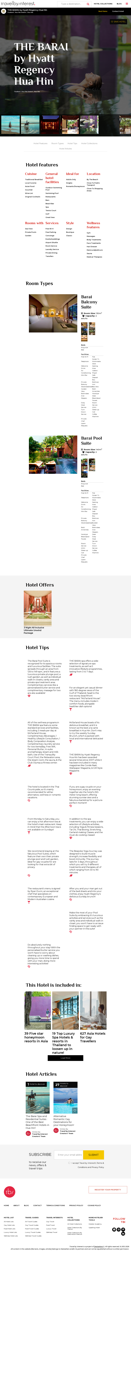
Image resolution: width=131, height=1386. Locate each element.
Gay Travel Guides (31, 1356)
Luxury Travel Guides (33, 1363)
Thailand (10, 12)
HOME (6, 1337)
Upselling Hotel (94, 1359)
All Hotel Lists (9, 1353)
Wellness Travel (51, 1363)
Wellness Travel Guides (33, 1367)
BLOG (119, 4)
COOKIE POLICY (94, 1337)
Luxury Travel (51, 1360)
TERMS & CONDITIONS (55, 1337)
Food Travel (50, 1356)
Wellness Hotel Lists (11, 1367)
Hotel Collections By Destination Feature (74, 1364)
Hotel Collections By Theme (74, 1359)
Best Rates (103, 11)
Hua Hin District (20, 12)
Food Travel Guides (32, 1360)
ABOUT (16, 1337)
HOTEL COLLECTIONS (103, 4)
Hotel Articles (65, 149)
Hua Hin (30, 12)
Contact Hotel (118, 11)
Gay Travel (50, 1353)
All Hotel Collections (74, 1355)
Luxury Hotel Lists (10, 1363)
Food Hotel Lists (9, 1360)
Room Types (57, 143)
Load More (65, 1189)
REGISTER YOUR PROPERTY (108, 1321)
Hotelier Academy (95, 1355)
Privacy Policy (98, 1298)
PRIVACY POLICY (76, 1337)
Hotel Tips (72, 143)
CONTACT (37, 1337)
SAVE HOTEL (118, 22)
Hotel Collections (89, 143)
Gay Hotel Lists (9, 1356)
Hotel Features (40, 143)
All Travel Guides (31, 1353)
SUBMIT (93, 1286)
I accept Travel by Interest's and (86, 1296)
